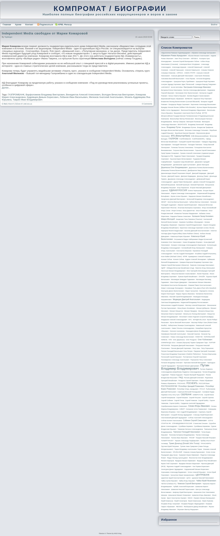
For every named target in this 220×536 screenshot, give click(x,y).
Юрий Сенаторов (180, 501)
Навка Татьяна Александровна (183, 328)
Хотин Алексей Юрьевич (197, 472)
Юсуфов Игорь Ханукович (170, 504)
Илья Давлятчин (189, 210)
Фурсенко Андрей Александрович (179, 466)
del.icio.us (28, 104)
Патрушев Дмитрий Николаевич (182, 345)
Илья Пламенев (201, 210)
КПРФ (185, 256)
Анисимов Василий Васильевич (172, 78)
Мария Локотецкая (168, 294)
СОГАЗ (210, 420)
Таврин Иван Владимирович (27, 99)
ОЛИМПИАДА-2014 (168, 342)
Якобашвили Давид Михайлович (196, 506)
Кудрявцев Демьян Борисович (43, 97)
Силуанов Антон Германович (196, 409)
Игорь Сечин (165, 210)
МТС (190, 319)
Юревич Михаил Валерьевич (204, 498)
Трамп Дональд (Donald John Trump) (184, 443)
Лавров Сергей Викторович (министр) (175, 265)
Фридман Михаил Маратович (189, 463)
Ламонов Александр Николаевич (202, 265)
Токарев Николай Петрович (206, 438)
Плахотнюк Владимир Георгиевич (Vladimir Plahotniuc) (181, 354)
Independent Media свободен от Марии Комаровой (45, 33)
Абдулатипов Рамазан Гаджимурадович (175, 53)
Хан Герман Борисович (200, 466)
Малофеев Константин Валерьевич (174, 285)
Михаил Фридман (190, 311)
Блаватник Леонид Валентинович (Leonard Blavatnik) (180, 101)
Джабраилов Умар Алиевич (198, 170)
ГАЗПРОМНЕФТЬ (198, 139)
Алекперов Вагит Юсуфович (189, 64)
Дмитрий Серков (174, 176)
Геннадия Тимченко (195, 144)
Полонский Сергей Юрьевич (171, 357)
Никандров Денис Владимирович (198, 331)
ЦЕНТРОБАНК (202, 475)
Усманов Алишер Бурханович (194, 452)
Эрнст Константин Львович (177, 498)
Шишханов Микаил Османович (179, 495)
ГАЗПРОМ (173, 139)
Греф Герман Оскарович (170, 153)
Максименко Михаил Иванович (199, 282)
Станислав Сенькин (200, 423)
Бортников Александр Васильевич (203, 104)
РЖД (181, 378)
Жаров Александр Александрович (183, 193)
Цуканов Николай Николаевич (203, 478)
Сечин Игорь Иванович (199, 406)
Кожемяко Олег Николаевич (171, 242)
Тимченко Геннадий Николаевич (186, 432)
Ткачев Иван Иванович (179, 438)
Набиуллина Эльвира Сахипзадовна (181, 325)
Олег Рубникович (205, 340)
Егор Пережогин (183, 188)
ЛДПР (163, 268)
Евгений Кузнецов (183, 185)
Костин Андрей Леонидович (184, 253)
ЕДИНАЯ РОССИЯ (178, 190)
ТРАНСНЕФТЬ (206, 443)
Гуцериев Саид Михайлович (183, 162)
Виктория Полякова (193, 122)
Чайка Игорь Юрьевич (187, 481)
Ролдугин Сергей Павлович (188, 380)
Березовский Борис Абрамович (172, 99)
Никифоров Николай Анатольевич (173, 334)
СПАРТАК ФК (166, 423)
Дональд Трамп (202, 176)
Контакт (29, 24)
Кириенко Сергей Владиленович (190, 225)
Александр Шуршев (179, 67)
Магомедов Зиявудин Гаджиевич (183, 279)
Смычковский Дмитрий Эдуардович (174, 418)
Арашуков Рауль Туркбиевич (184, 81)
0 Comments (147, 104)
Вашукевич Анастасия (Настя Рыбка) (187, 113)
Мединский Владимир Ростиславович (194, 302)
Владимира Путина (189, 127)
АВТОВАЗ (194, 58)
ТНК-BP (191, 438)
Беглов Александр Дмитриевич (194, 90)
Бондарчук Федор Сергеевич (179, 104)
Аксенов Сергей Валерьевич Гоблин (186, 61)
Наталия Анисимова (177, 331)
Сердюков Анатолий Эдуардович (193, 403)
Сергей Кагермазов (168, 397)
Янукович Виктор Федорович (187, 509)
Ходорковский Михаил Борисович (196, 469)
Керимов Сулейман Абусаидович (191, 222)
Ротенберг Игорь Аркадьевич (188, 389)
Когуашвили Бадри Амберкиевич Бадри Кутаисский (193, 239)
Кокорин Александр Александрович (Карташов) (188, 245)
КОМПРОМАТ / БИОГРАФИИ (109, 8)
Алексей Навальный (194, 67)
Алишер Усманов (207, 70)
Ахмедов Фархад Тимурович (205, 84)
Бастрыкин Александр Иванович (197, 87)
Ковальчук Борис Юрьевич (180, 236)
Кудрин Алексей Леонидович (195, 259)
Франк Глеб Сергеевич (169, 463)
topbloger (8, 37)
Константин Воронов (183, 251)
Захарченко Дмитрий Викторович (173, 199)
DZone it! (19, 104)
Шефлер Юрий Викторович (183, 492)
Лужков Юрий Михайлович (187, 276)
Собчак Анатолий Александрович (200, 418)
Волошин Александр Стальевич (196, 130)
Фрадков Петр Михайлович (207, 461)
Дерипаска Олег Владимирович (174, 167)
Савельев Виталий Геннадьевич (189, 392)
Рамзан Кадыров (176, 375)
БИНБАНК (189, 99)
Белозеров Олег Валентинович (186, 93)
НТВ (170, 340)
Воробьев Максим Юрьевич (185, 133)
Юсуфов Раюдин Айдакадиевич (193, 504)
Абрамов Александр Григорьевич (203, 53)
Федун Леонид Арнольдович (177, 458)
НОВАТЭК (199, 337)
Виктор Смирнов (179, 122)
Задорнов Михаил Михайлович (200, 196)
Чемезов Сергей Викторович (189, 484)
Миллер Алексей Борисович (195, 305)
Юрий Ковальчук (167, 501)
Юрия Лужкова (207, 501)
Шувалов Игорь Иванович (201, 495)
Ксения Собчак (178, 259)
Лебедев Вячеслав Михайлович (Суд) (180, 268)
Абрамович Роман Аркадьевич (174, 56)
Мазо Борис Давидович (178, 282)
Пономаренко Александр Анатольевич (175, 360)
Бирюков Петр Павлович (203, 99)
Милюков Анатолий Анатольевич (106, 97)
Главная (7, 24)
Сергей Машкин (182, 397)
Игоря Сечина (176, 210)
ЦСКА (188, 478)
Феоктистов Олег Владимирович (201, 458)
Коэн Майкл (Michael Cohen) (171, 256)
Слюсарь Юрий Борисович (203, 415)
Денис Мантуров (203, 165)
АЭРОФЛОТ (165, 87)
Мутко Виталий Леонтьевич (180, 322)
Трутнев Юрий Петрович (170, 446)
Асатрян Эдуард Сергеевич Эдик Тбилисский (177, 84)
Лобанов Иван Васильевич (74, 97)
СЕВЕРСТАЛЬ (198, 395)
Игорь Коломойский (209, 208)
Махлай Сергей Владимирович (180, 297)
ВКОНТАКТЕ (182, 124)
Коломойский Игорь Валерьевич (193, 248)
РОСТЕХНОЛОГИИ (169, 386)
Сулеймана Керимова (202, 426)
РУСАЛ (202, 389)
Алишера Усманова (168, 73)
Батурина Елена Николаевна (171, 90)
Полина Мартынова (209, 354)
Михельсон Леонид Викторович (194, 314)
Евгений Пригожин (197, 185)
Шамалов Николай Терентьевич (182, 489)
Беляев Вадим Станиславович (198, 96)
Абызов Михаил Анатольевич (199, 56)
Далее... (6, 87)
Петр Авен (196, 348)
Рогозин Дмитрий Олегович (194, 378)
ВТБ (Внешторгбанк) (180, 136)
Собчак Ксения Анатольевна (171, 420)
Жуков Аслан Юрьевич (179, 196)
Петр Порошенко (207, 348)
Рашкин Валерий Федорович (194, 375)
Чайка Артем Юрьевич (169, 481)
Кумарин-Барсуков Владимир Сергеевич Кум (196, 262)
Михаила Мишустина (206, 311)
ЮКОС (190, 498)
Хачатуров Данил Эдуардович (172, 469)
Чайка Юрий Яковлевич (206, 481)
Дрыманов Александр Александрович (181, 179)
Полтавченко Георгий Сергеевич (195, 357)
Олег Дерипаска (179, 340)
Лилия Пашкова (202, 274)
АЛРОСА (180, 73)
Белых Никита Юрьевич (177, 96)
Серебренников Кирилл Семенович (174, 406)
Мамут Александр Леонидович (172, 288)
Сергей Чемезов (191, 400)
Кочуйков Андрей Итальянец (205, 253)
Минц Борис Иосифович (186, 308)
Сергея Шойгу (174, 403)
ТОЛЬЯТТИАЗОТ (167, 440)
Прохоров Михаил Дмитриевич (188, 366)
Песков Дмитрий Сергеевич (181, 348)
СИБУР (182, 409)
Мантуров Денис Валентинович (172, 291)
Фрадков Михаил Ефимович (185, 461)
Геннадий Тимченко (179, 144)
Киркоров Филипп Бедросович (172, 231)
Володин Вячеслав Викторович (118, 94)
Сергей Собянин (167, 400)
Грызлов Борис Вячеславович (181, 159)
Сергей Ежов (209, 395)
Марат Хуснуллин (191, 291)
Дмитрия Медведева (188, 176)
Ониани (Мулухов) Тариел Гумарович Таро (192, 342)
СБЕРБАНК (186, 394)
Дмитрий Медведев (199, 173)
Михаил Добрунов (203, 308)
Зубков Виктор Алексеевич (199, 202)
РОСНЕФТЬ (192, 383)
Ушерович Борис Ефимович (189, 455)
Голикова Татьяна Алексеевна (182, 147)
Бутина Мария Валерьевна (207, 107)
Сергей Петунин (195, 397)
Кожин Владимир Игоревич (193, 242)
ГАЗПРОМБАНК (16, 94)
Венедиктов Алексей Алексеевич (83, 94)
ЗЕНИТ (163, 202)
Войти (214, 24)
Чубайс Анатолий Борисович (183, 486)
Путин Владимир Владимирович (185, 367)
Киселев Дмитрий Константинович (197, 231)
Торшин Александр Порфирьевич (187, 440)
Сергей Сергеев (208, 397)
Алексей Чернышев (176, 70)
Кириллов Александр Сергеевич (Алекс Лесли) (197, 228)
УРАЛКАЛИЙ (177, 452)
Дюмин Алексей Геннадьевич (204, 182)
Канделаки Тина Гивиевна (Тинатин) (189, 219)
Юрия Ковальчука (194, 501)
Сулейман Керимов (186, 426)
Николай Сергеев (193, 334)
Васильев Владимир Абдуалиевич (193, 110)
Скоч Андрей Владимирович (187, 412)
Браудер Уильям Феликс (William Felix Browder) (178, 107)
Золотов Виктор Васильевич (178, 202)
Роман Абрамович (206, 380)
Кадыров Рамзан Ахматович (180, 216)
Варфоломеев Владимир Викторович (45, 94)
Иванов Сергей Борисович (187, 205)
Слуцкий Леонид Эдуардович (181, 415)
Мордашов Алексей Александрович (174, 319)
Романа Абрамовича (168, 383)
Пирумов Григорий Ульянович (204, 351)
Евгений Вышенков (168, 185)
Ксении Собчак (166, 259)
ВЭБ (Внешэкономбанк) (199, 136)
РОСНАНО (181, 383)
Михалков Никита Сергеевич (171, 314)
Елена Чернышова (195, 190)
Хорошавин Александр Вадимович (173, 472)
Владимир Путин (174, 127)
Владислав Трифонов (205, 127)
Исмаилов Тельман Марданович (186, 213)
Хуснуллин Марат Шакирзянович (183, 475)
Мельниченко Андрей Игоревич (172, 305)
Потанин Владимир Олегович (172, 363)
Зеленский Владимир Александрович (200, 199)
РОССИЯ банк (204, 383)
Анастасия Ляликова (202, 76)
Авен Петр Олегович (182, 58)
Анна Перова (190, 78)
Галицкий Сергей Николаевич (189, 142)
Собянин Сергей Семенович (195, 420)
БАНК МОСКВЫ (177, 87)
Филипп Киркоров (167, 461)
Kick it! (11, 104)
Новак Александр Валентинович (182, 337)
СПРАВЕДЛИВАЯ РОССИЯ (182, 423)
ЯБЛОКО (179, 506)
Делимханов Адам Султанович (184, 165)
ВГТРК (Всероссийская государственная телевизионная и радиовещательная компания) (187, 116)
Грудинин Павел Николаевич (184, 156)
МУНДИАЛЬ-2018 (199, 319)
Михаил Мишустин (176, 311)
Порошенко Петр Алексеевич (201, 360)
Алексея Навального (192, 70)
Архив (18, 24)
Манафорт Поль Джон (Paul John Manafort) (200, 288)
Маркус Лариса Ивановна (185, 294)
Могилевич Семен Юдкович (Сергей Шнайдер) (196, 317)
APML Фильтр (65, 24)
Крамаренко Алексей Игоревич (199, 256)
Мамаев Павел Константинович (200, 285)
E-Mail (4, 104)
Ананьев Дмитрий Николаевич (182, 76)
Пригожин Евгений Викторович (195, 363)
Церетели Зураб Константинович (173, 478)
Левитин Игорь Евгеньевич (205, 268)
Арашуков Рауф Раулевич (205, 81)
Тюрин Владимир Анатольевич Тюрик (188, 449)
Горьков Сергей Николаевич (205, 150)
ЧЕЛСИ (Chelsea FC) (168, 484)
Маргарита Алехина (206, 291)
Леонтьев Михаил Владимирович (173, 271)
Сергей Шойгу (203, 400)
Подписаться (45, 24)
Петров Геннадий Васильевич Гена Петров (176, 351)
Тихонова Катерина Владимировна (181, 435)
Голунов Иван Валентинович (183, 150)
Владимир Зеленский (196, 124)
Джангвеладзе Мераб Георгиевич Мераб (176, 173)
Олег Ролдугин (191, 340)
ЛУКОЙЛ (202, 276)
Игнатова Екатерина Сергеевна (189, 208)
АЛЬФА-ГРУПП (189, 73)
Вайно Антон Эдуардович (170, 110)
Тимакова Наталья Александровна (190, 429)
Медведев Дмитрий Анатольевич (186, 299)
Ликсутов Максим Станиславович (183, 274)
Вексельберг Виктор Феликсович (182, 119)
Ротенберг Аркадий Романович (191, 386)
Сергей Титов (179, 400)
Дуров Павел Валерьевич (183, 182)
